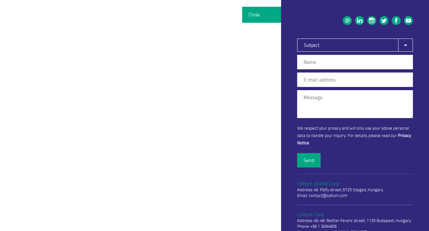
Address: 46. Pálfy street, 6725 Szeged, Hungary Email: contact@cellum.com (340, 189)
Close (254, 14)
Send (309, 160)
